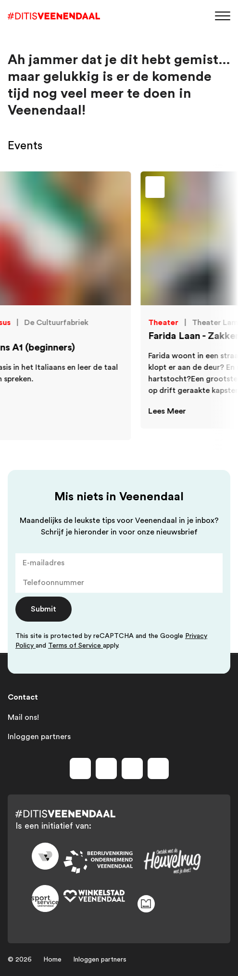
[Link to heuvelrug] (172, 861)
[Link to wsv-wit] (98, 896)
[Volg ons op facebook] (80, 768)
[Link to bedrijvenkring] (98, 861)
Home (52, 959)
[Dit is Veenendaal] (54, 16)
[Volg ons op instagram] (106, 768)
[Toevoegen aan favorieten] (178, 189)
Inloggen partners (39, 737)
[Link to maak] (172, 903)
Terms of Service (75, 645)
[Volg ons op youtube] (132, 768)
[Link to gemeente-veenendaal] (45, 856)
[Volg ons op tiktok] (158, 768)
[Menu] (222, 15)
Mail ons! (23, 717)
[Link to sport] (45, 898)
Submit (43, 609)
